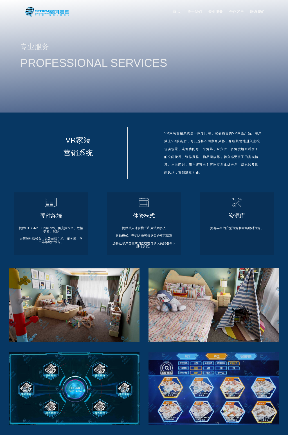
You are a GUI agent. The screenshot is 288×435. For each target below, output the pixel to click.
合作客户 (236, 12)
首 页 (177, 12)
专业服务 (215, 12)
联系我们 (257, 12)
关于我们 (194, 12)
